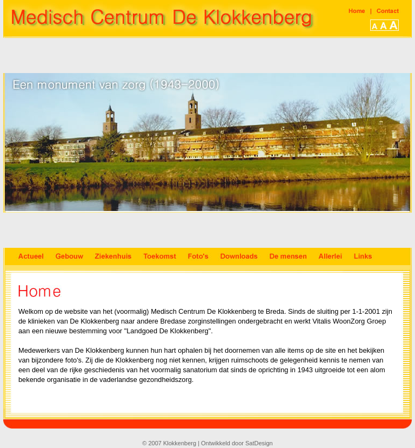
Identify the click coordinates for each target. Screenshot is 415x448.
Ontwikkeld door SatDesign (237, 443)
